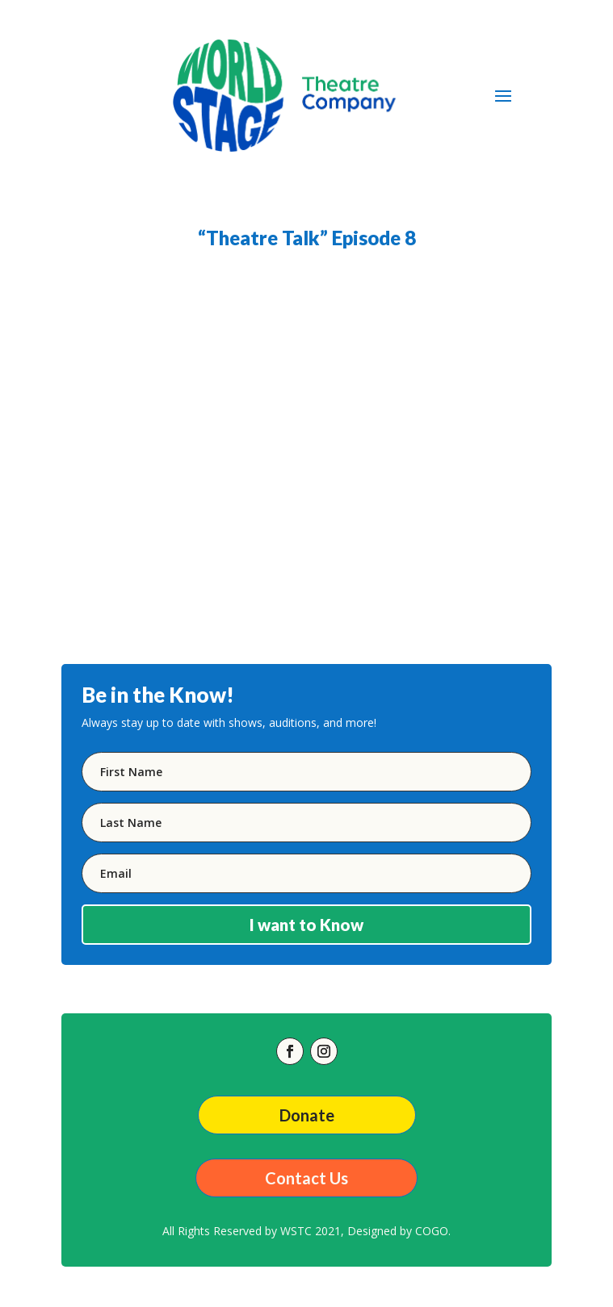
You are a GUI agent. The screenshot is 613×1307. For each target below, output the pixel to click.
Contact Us (306, 1178)
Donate (306, 1115)
